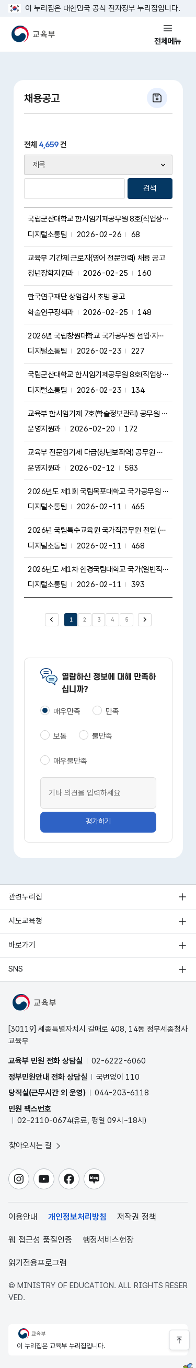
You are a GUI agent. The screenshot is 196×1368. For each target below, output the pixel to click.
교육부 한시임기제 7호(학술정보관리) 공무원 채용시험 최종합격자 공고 (98, 413)
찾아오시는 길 (35, 1145)
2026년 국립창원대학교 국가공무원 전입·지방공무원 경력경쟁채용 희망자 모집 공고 (98, 336)
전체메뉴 (167, 41)
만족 (112, 711)
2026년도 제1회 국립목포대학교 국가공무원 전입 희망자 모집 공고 (98, 491)
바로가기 (22, 945)
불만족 (102, 736)
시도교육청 (25, 921)
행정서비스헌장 (108, 1240)
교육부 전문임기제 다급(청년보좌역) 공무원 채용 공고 (98, 452)
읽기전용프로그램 (37, 1263)
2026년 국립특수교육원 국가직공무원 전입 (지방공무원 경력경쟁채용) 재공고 (98, 530)
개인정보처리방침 (77, 1217)
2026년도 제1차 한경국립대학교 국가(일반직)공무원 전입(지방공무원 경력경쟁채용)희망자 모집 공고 (98, 569)
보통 (60, 736)
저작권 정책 (136, 1217)
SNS (15, 969)
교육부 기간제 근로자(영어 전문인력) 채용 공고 (96, 258)
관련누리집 (25, 897)
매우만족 (66, 711)
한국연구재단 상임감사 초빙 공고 (76, 296)
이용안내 (23, 1217)
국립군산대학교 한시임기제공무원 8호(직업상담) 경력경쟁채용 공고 (98, 219)
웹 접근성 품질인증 (40, 1240)
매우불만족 (70, 761)
